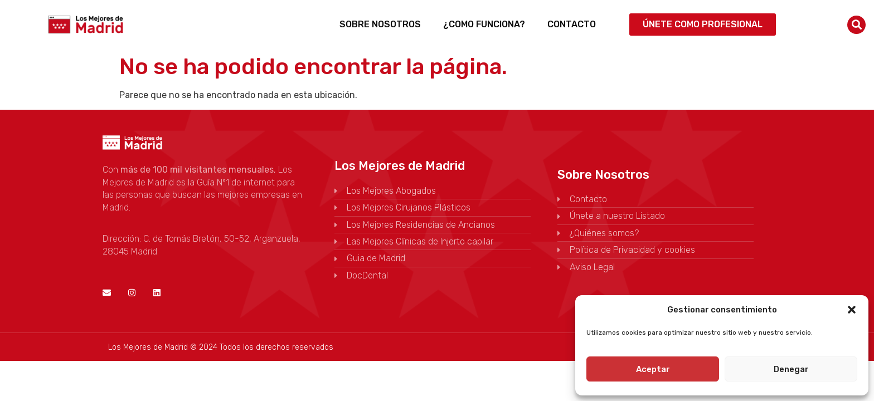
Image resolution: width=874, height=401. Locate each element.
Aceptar (653, 369)
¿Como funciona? (484, 24)
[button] (851, 309)
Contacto (571, 24)
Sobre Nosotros (380, 24)
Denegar (791, 369)
